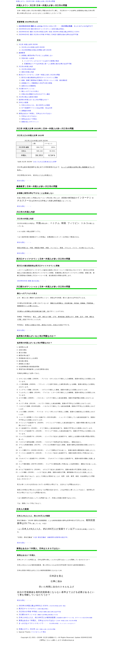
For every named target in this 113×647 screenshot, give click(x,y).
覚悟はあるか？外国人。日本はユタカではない (35, 113)
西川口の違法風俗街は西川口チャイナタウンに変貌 (39, 77)
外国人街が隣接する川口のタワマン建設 (35, 94)
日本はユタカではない (29, 116)
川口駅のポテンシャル (27, 88)
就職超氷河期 (26, 110)
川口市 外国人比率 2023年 (28, 44)
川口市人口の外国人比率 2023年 (33, 47)
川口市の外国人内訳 (26, 66)
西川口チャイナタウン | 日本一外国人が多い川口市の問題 (39, 74)
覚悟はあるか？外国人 (29, 119)
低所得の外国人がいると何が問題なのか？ (34, 99)
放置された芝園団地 (28, 86)
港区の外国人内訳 (27, 72)
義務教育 (22, 53)
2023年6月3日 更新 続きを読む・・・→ (31, 281)
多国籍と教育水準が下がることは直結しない (37, 55)
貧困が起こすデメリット (30, 121)
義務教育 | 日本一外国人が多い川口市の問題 (37, 186)
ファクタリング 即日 (38, 632)
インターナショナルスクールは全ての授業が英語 (41, 61)
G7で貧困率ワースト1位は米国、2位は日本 (36, 108)
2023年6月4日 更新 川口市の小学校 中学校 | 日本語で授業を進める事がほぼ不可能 (48, 34)
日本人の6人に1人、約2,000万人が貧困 (35, 105)
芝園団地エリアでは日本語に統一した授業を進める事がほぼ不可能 (48, 63)
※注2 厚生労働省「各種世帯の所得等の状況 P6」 (51, 537)
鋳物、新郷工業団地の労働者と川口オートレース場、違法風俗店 (44, 80)
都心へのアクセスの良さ (30, 91)
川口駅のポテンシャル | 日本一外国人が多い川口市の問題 (43, 287)
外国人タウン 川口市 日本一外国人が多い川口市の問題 (35, 1)
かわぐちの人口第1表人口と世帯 (44, 161)
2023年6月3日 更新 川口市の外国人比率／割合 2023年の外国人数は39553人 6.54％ (49, 31)
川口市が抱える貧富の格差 (28, 97)
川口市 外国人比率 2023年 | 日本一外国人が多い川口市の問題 (45, 128)
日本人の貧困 (23, 102)
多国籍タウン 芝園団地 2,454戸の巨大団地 (36, 83)
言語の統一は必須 (27, 58)
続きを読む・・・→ (24, 180)
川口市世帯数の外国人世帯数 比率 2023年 (36, 50)
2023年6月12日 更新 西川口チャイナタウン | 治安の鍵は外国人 (41, 29)
